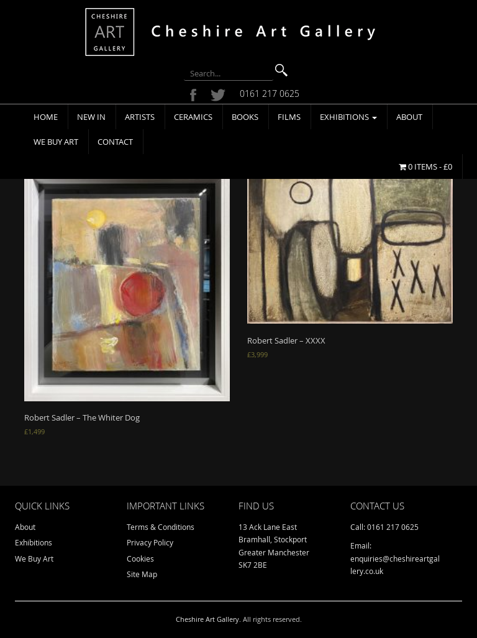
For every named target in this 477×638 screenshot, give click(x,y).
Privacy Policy (150, 542)
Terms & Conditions (160, 527)
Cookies (140, 558)
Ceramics (193, 116)
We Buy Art (56, 141)
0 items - (425, 166)
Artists (140, 116)
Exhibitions (348, 116)
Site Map (142, 574)
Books (245, 116)
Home (46, 116)
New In (91, 116)
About (409, 116)
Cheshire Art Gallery (207, 619)
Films (289, 116)
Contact (115, 141)
